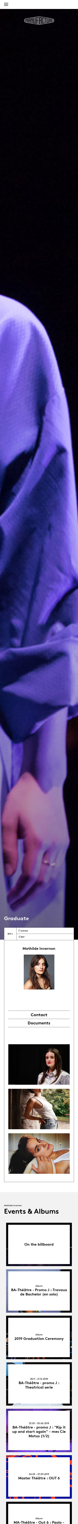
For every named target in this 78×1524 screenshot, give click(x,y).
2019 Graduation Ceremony (39, 1338)
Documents (39, 1023)
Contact (39, 1014)
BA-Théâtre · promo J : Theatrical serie (39, 1385)
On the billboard (39, 1244)
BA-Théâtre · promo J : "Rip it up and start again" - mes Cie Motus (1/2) (39, 1431)
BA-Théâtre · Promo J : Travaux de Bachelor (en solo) (39, 1292)
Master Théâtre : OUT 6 (39, 1478)
